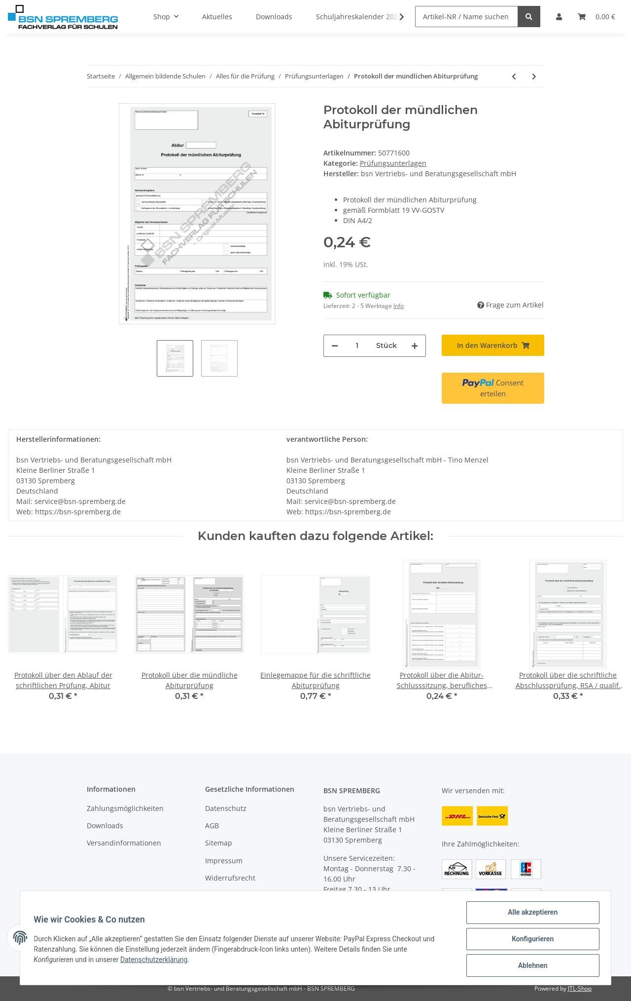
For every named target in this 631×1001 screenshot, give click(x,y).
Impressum (224, 860)
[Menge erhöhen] (414, 345)
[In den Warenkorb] (493, 345)
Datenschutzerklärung (156, 961)
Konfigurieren (530, 940)
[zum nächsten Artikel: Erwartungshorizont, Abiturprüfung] (534, 76)
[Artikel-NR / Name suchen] (466, 16)
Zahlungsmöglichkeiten (125, 808)
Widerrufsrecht (230, 878)
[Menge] (357, 345)
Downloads (105, 825)
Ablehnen (530, 966)
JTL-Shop (580, 988)
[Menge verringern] (335, 345)
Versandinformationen (124, 842)
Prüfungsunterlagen (393, 163)
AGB (212, 825)
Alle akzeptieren (530, 915)
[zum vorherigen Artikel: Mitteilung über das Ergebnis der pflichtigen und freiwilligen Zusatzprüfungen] (514, 76)
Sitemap (218, 842)
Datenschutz (225, 808)
